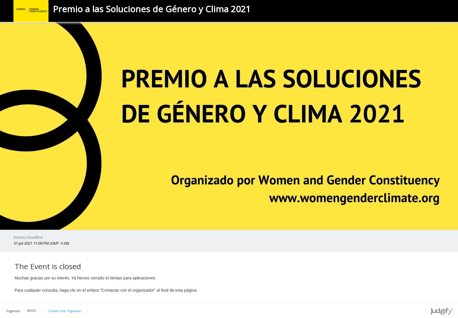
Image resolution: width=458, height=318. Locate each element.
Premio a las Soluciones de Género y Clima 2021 (152, 9)
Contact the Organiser (64, 311)
